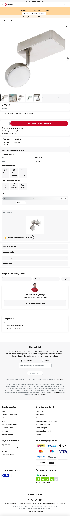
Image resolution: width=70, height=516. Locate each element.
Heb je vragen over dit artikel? (20, 238)
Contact (5, 421)
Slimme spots (8, 21)
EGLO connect (39, 157)
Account (5, 431)
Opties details (8, 252)
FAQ (3, 411)
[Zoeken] (64, 4)
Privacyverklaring (8, 454)
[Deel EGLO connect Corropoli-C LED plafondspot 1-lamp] (67, 30)
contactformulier (54, 392)
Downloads (7, 264)
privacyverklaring (41, 394)
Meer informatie (9, 246)
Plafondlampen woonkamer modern (47, 279)
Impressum (6, 445)
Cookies (4, 451)
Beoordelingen (41, 428)
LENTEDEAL (34, 13)
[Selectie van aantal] (6, 123)
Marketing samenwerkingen (46, 421)
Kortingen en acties (43, 424)
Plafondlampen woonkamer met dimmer (16, 279)
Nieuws (38, 434)
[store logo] (11, 4)
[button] (4, 98)
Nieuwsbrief (40, 415)
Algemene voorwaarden (11, 448)
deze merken (59, 379)
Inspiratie (39, 431)
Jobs (38, 418)
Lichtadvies (48, 431)
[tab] (18, 421)
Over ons (39, 411)
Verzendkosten (7, 428)
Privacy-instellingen (10, 503)
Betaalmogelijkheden (9, 424)
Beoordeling (8, 258)
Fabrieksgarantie (8, 434)
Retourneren (6, 418)
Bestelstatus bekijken (9, 415)
